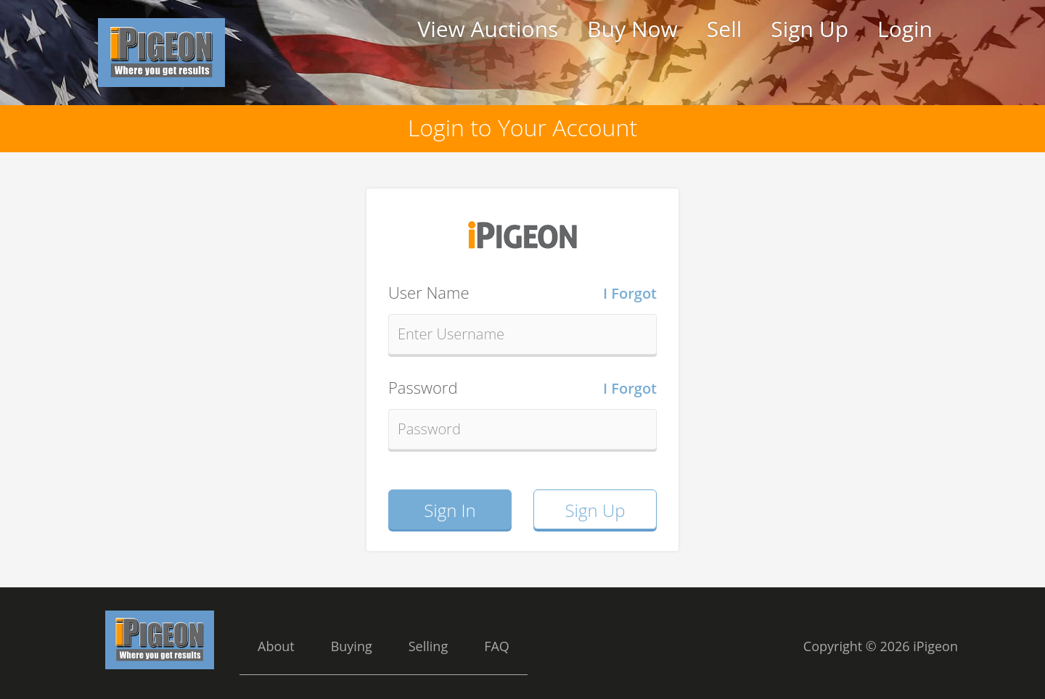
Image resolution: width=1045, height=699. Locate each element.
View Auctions (487, 29)
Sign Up (809, 29)
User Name (522, 293)
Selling (428, 646)
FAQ (496, 646)
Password (522, 388)
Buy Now (632, 29)
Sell (724, 29)
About (276, 646)
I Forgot (630, 293)
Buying (351, 646)
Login (905, 29)
